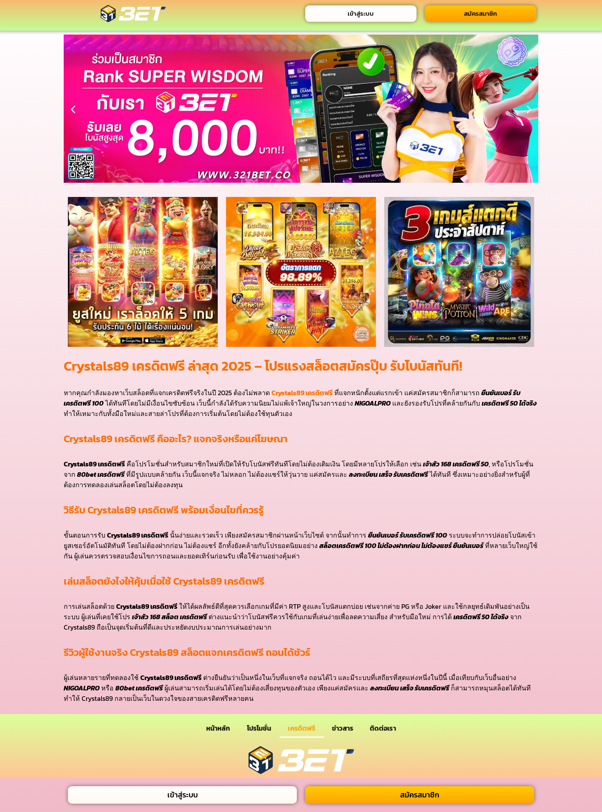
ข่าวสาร (342, 728)
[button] (73, 109)
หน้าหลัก (218, 728)
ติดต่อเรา (383, 728)
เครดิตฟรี (302, 728)
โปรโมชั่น (259, 728)
